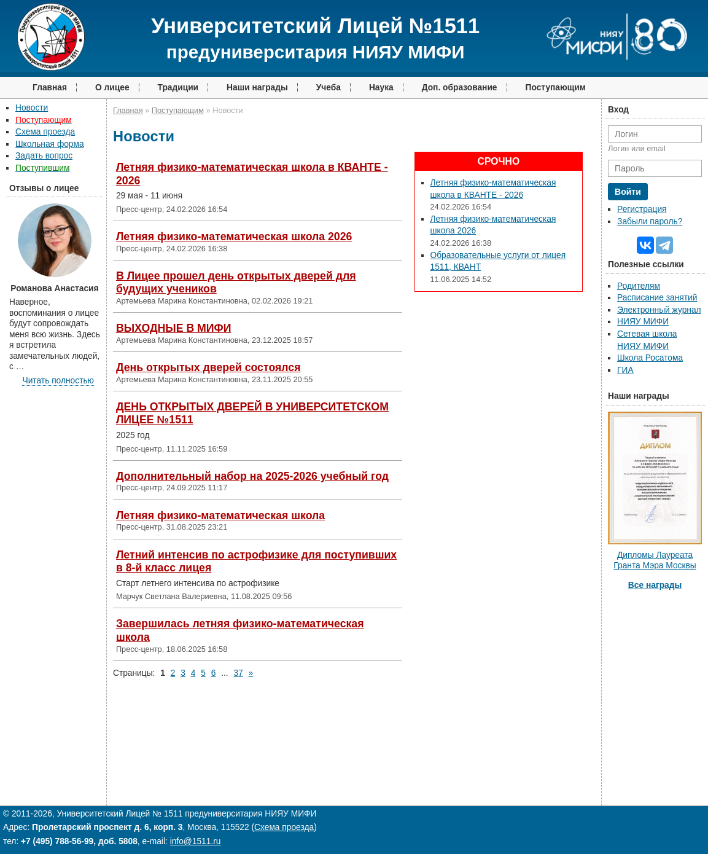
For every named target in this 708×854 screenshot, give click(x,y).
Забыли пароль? (649, 221)
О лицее (112, 87)
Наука (381, 87)
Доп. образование (459, 87)
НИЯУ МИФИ (643, 321)
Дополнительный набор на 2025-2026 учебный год (252, 476)
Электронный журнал (659, 310)
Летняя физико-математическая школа (220, 515)
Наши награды (257, 87)
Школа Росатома (650, 357)
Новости (31, 107)
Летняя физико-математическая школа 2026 (234, 236)
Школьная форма (49, 144)
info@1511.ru (195, 841)
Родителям (638, 286)
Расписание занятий (657, 297)
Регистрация (641, 209)
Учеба (328, 87)
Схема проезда (45, 131)
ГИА (625, 370)
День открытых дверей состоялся (208, 367)
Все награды (655, 585)
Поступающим (556, 87)
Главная (50, 87)
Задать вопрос (43, 155)
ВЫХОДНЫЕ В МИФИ (173, 328)
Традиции (178, 87)
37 (238, 673)
